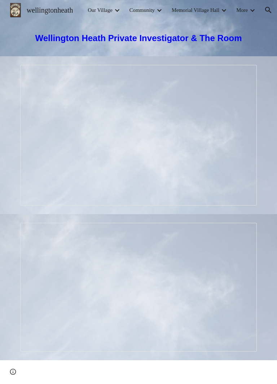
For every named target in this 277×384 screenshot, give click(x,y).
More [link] (242, 10)
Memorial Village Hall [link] (195, 10)
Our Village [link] (100, 10)
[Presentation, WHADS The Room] (138, 287)
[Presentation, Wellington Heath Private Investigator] (138, 135)
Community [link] (142, 10)
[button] (268, 10)
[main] (138, 38)
